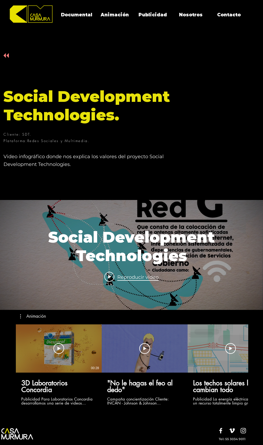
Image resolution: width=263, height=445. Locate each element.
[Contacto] (229, 15)
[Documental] (76, 15)
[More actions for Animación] (33, 316)
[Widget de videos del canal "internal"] (131, 255)
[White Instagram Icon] (243, 430)
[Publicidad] (153, 15)
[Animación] (115, 15)
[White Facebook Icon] (220, 430)
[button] (33, 316)
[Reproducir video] (58, 348)
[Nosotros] (191, 15)
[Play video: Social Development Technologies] (131, 277)
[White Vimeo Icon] (232, 430)
